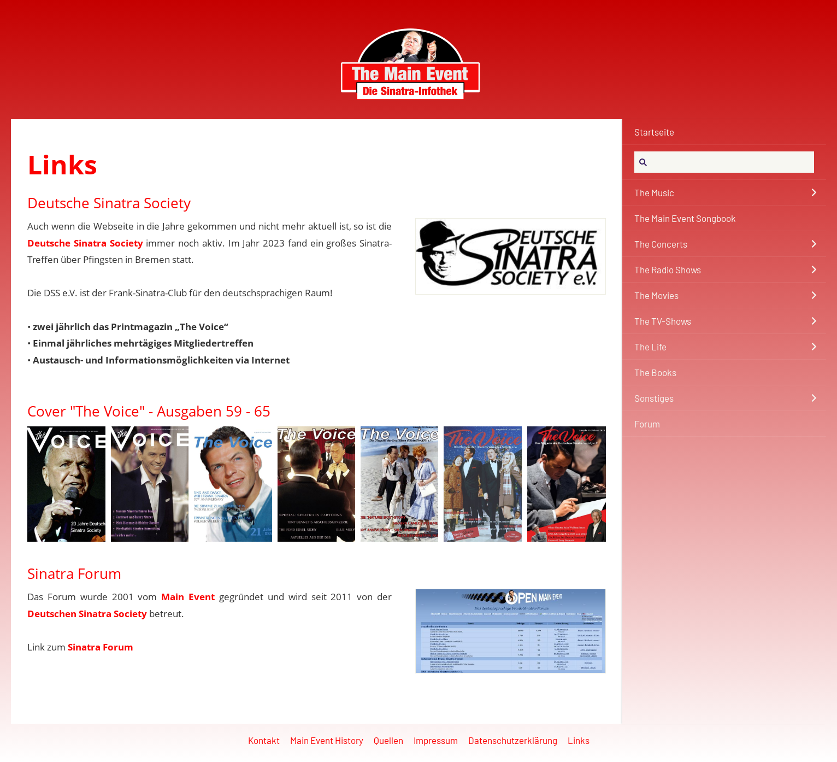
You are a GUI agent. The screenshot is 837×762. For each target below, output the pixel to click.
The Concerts (660, 243)
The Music (654, 192)
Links (579, 740)
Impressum (436, 740)
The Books (655, 372)
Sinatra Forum (100, 647)
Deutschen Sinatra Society (87, 613)
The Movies (656, 295)
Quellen (388, 740)
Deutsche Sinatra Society (85, 243)
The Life (650, 346)
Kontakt (264, 740)
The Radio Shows (667, 269)
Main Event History (326, 740)
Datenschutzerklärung (512, 740)
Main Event (188, 596)
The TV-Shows (662, 320)
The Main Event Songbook (685, 218)
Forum (647, 423)
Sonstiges (654, 397)
